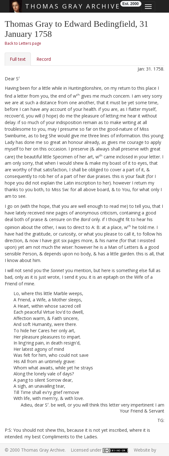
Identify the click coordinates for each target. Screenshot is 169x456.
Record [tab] (43, 59)
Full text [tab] (18, 59)
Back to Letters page (23, 43)
